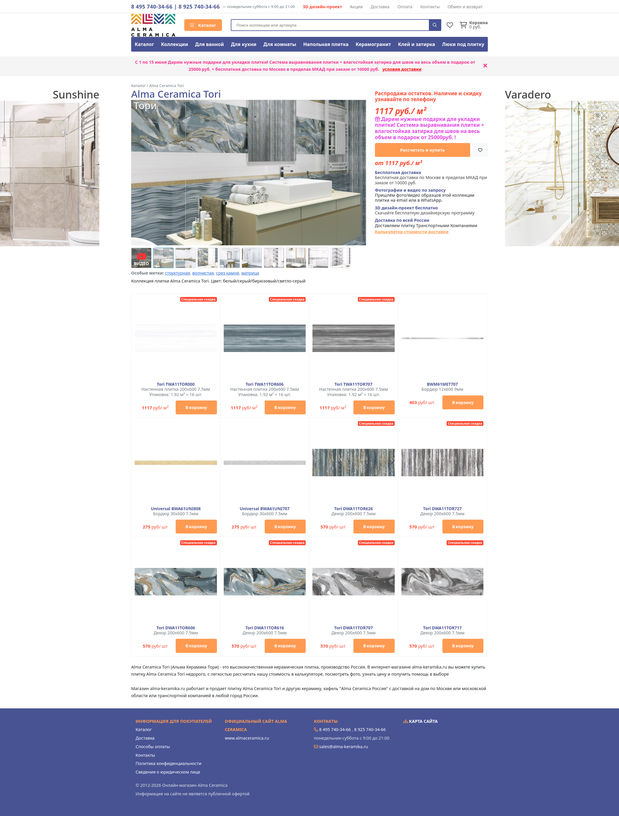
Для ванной (209, 44)
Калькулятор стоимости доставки (412, 231)
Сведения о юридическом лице (168, 772)
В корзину (196, 407)
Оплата (404, 6)
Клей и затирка (416, 44)
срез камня (227, 273)
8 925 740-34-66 (199, 6)
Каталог (203, 25)
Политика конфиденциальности (168, 763)
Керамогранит (373, 44)
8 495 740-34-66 (151, 6)
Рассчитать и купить (422, 150)
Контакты (430, 6)
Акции (356, 6)
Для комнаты (280, 44)
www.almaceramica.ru (247, 738)
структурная (177, 273)
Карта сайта (420, 721)
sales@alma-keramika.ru (343, 746)
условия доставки (402, 69)
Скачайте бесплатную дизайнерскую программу (425, 210)
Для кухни (243, 44)
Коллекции (174, 44)
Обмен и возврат (465, 6)
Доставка (380, 6)
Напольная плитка (326, 44)
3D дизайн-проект (322, 6)
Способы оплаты (153, 746)
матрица (250, 273)
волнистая (203, 273)
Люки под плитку (463, 44)
